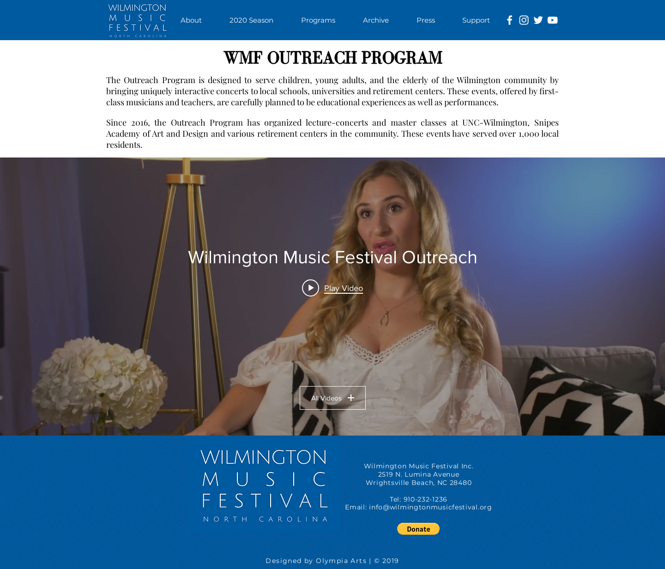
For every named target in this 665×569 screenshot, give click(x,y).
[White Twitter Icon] (538, 20)
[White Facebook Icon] (509, 20)
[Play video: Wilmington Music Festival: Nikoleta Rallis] (332, 287)
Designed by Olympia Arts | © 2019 (332, 561)
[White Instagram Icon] (524, 20)
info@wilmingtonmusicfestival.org (430, 507)
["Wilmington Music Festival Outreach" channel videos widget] (332, 296)
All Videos (332, 398)
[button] (318, 20)
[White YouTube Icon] (552, 20)
